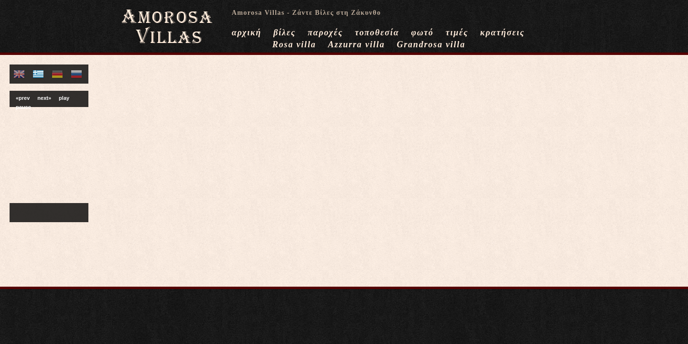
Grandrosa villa (431, 44)
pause (23, 107)
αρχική (246, 32)
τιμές (457, 32)
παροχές (325, 32)
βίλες (284, 32)
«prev (23, 98)
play (64, 98)
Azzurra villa (356, 44)
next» (44, 98)
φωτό (422, 32)
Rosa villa (294, 44)
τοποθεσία (377, 32)
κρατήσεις (502, 32)
